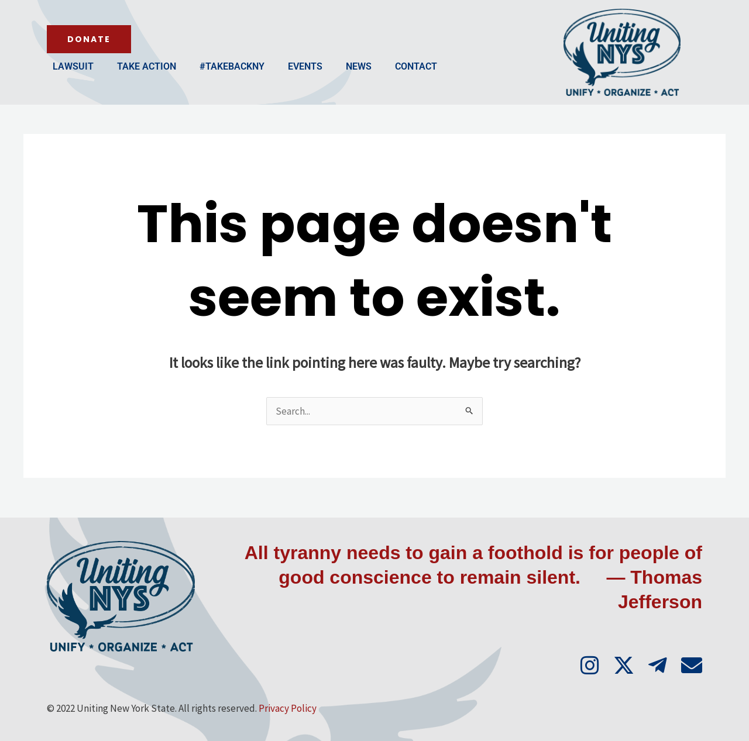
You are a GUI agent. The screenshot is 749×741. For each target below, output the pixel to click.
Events (305, 66)
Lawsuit (73, 66)
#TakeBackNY (232, 66)
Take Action (146, 66)
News (359, 66)
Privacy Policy (288, 708)
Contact (416, 66)
